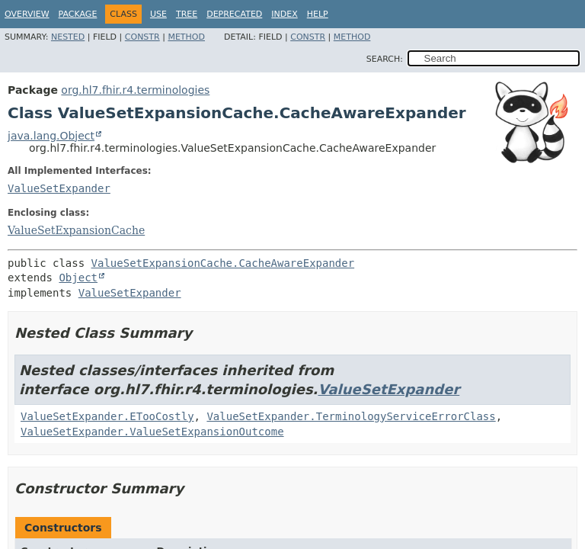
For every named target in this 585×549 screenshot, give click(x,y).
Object (78, 277)
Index (284, 14)
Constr (142, 37)
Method (186, 37)
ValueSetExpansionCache (76, 230)
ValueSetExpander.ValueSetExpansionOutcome (152, 431)
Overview (27, 14)
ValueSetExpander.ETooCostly (107, 416)
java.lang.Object (51, 136)
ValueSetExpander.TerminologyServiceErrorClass (350, 416)
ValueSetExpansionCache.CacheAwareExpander (223, 263)
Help (317, 14)
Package (78, 14)
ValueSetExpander (59, 188)
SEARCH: (384, 59)
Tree (186, 14)
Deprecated (234, 14)
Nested (68, 37)
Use (158, 14)
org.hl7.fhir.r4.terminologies (135, 90)
